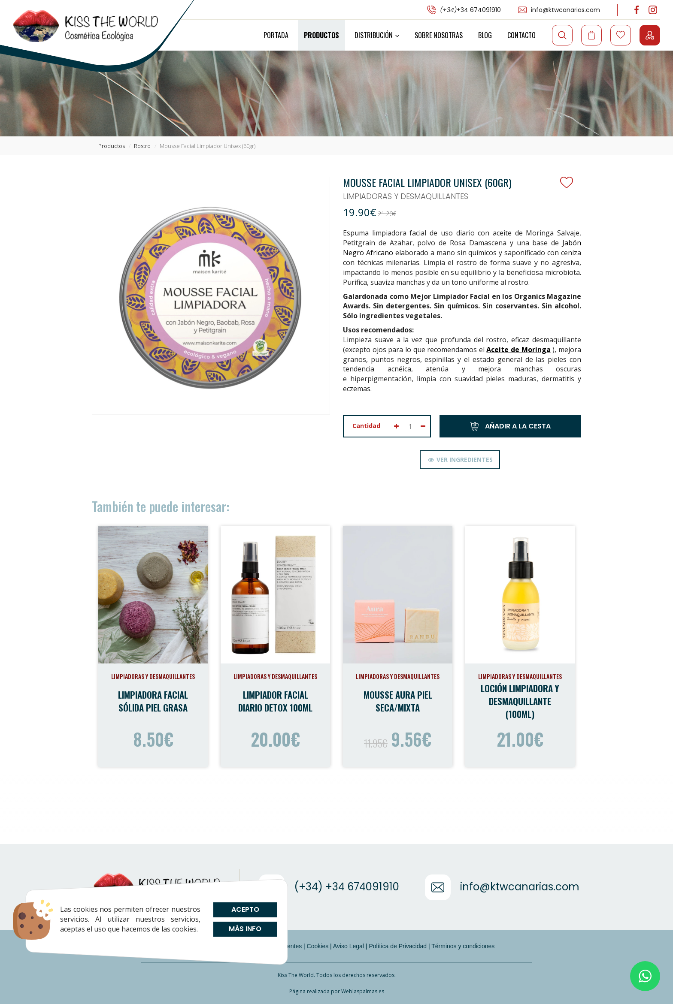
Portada (276, 35)
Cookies (318, 946)
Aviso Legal (348, 946)
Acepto (245, 909)
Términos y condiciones (462, 946)
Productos (321, 35)
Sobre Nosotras (439, 35)
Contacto (521, 35)
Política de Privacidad (398, 946)
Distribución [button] (377, 35)
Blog (485, 35)
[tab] (460, 459)
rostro (142, 146)
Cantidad (366, 426)
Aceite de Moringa (518, 349)
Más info (245, 929)
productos (111, 146)
